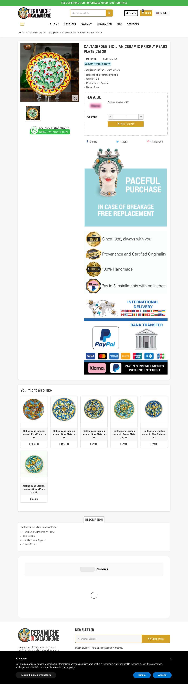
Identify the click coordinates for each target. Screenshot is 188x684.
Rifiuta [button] (142, 675)
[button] (170, 658)
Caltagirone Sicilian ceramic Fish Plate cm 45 (34, 434)
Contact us (83, 632)
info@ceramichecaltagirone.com (38, 606)
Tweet (122, 141)
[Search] (91, 13)
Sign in (131, 13)
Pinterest (155, 141)
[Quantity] (126, 116)
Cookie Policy (25, 634)
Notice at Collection (28, 647)
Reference (90, 58)
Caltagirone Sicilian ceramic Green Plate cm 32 (34, 489)
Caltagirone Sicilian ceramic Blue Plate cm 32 (154, 434)
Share (91, 141)
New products (84, 627)
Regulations (83, 622)
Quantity (92, 116)
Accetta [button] (162, 675)
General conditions (87, 604)
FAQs (80, 613)
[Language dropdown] (162, 13)
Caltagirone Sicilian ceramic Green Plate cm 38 (124, 434)
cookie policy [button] (68, 667)
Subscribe (156, 576)
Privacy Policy (25, 629)
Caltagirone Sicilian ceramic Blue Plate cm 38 (94, 434)
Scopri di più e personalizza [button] (36, 675)
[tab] (94, 519)
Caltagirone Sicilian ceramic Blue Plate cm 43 (64, 434)
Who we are (83, 599)
